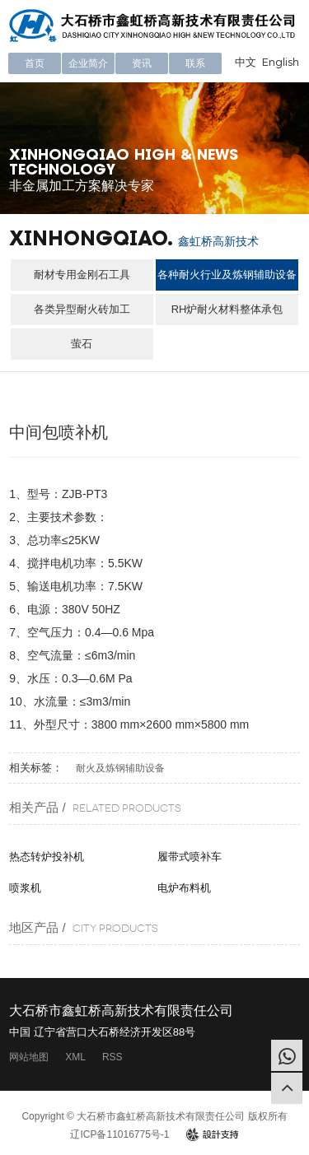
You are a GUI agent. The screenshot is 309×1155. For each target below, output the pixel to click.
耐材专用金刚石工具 (82, 274)
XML (75, 1057)
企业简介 (88, 63)
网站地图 (29, 1057)
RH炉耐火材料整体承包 (227, 309)
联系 (195, 63)
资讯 (142, 63)
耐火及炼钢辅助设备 (120, 768)
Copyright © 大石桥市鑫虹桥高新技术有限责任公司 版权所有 (154, 1116)
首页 (34, 63)
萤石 (81, 344)
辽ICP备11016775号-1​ (119, 1134)
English (280, 61)
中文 (245, 61)
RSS (112, 1057)
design (212, 1134)
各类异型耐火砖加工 (82, 309)
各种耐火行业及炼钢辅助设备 (227, 274)
